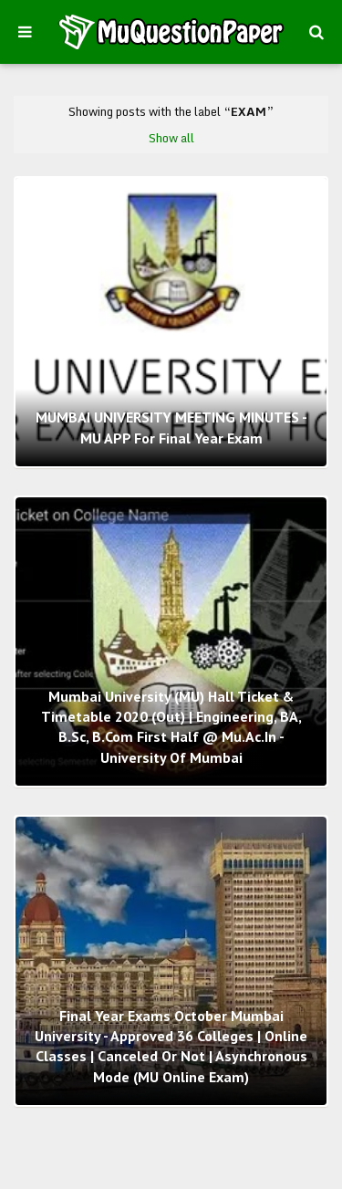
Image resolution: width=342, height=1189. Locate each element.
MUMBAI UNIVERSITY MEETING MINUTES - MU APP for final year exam (171, 427)
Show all (171, 138)
